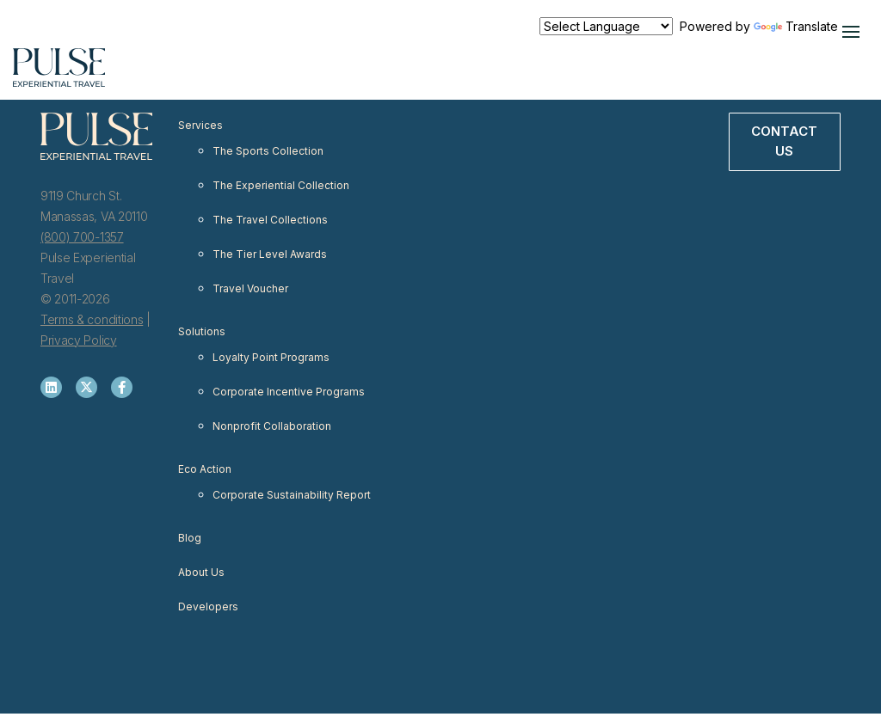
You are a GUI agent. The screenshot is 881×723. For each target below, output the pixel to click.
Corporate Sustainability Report (292, 494)
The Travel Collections (270, 219)
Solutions (201, 331)
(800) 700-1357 (82, 237)
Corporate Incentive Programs (289, 391)
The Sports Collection (268, 150)
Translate (796, 26)
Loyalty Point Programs (271, 357)
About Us (201, 572)
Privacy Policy (78, 340)
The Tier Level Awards (270, 254)
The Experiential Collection (281, 185)
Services (200, 125)
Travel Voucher (250, 288)
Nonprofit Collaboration (272, 426)
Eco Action (204, 469)
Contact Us (784, 141)
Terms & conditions (91, 319)
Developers (208, 606)
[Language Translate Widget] (606, 26)
